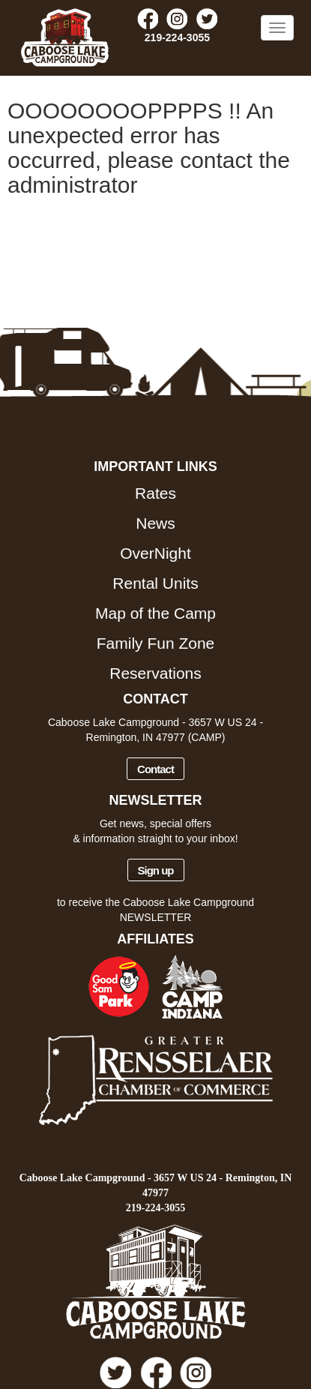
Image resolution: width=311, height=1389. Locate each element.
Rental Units (155, 583)
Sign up (156, 870)
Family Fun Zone (156, 643)
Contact (155, 769)
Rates (155, 493)
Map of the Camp (155, 613)
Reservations (155, 673)
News (155, 523)
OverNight (155, 553)
